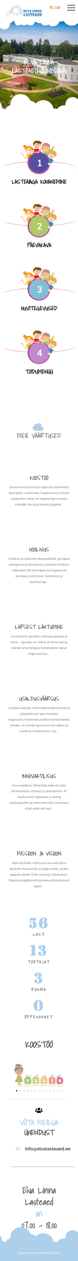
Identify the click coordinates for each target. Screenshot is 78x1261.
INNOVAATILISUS (39, 776)
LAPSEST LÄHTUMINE (39, 626)
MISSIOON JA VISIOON (39, 853)
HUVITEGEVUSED (39, 308)
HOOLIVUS (39, 549)
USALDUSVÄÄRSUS (39, 698)
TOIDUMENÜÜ (39, 371)
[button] (16, 1090)
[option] (39, 65)
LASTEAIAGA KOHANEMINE (39, 181)
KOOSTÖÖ (39, 477)
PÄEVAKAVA (39, 245)
